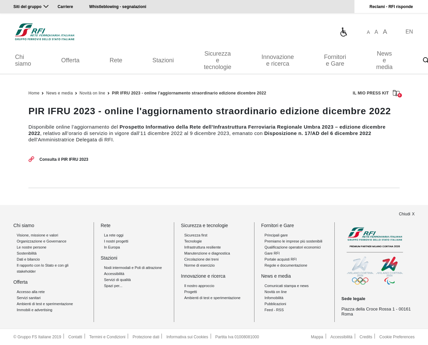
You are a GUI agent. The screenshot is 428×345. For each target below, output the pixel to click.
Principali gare (276, 235)
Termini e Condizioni (107, 337)
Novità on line (92, 93)
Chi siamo (23, 60)
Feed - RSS (274, 310)
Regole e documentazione (285, 265)
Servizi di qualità (117, 280)
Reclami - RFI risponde (391, 6)
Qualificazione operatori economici (292, 247)
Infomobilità (273, 298)
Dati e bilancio (28, 259)
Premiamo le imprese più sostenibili (293, 241)
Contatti (75, 337)
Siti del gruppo (27, 6)
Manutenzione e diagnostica (207, 253)
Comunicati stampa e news (286, 286)
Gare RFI (272, 253)
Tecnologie (193, 241)
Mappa (317, 337)
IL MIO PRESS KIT (376, 93)
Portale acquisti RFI (280, 259)
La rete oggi (113, 235)
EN (409, 31)
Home (33, 93)
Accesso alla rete (31, 292)
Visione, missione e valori (37, 235)
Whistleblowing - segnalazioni (117, 6)
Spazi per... (113, 286)
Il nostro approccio (199, 286)
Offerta (70, 60)
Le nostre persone (31, 247)
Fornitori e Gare (335, 60)
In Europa (112, 247)
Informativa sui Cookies (187, 337)
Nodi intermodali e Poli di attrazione (133, 268)
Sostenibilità (26, 253)
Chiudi (404, 214)
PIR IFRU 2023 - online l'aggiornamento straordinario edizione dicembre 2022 (189, 93)
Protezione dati (145, 337)
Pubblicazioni (275, 304)
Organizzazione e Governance (42, 241)
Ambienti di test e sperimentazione (45, 304)
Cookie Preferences (397, 337)
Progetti (190, 292)
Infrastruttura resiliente (202, 247)
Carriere (65, 6)
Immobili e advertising (34, 310)
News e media (384, 60)
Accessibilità (114, 274)
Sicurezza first (195, 235)
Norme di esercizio (199, 265)
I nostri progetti (116, 241)
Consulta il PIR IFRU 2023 (63, 159)
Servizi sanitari (29, 298)
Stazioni (163, 60)
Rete (116, 60)
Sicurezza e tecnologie (217, 60)
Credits (365, 337)
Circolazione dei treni (201, 259)
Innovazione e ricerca (277, 60)
